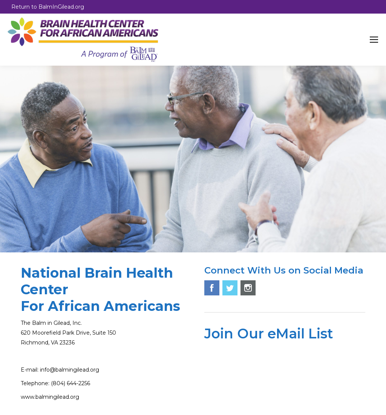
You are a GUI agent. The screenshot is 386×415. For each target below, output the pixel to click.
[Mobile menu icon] (373, 39)
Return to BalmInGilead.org (47, 6)
